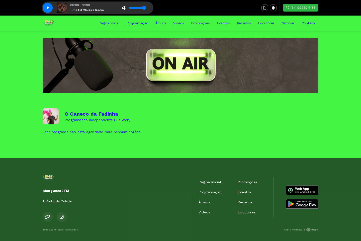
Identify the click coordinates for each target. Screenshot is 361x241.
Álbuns (160, 23)
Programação (137, 23)
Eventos (223, 23)
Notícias (288, 23)
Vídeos (178, 23)
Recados (244, 23)
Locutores (266, 23)
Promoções (200, 23)
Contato (308, 23)
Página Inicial (109, 23)
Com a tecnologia (301, 229)
